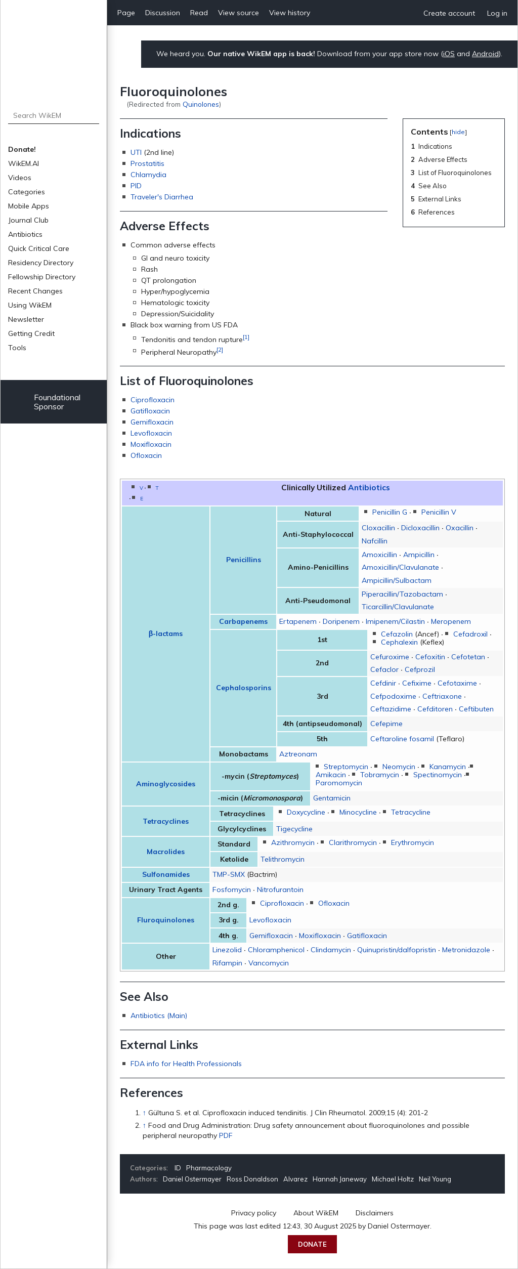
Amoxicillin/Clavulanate (400, 567)
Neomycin (398, 766)
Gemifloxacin (152, 422)
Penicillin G (389, 512)
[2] (220, 349)
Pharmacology (209, 1168)
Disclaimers (375, 1212)
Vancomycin (268, 962)
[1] (246, 337)
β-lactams (166, 633)
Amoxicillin (379, 554)
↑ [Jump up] (144, 1112)
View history (289, 12)
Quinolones (201, 104)
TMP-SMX (228, 874)
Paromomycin (339, 782)
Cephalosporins (243, 687)
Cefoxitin (430, 656)
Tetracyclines (166, 821)
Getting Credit (31, 333)
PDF (226, 1135)
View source (238, 12)
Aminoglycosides (165, 783)
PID (136, 185)
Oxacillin (459, 527)
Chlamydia (148, 174)
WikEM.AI (23, 163)
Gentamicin (332, 797)
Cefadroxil (470, 634)
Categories (26, 191)
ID (178, 1168)
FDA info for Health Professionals (186, 1063)
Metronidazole (466, 949)
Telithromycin (283, 859)
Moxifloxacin (151, 444)
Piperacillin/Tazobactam (402, 594)
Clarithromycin (353, 842)
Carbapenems (243, 621)
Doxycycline (306, 812)
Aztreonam (298, 753)
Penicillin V (438, 512)
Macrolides (166, 851)
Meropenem (451, 621)
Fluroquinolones (165, 919)
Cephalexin (399, 642)
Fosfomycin (231, 889)
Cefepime (386, 723)
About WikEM (315, 1212)
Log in (497, 13)
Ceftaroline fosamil (402, 738)
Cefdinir (383, 683)
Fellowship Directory (41, 276)
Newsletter (26, 319)
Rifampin (227, 962)
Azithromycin (293, 842)
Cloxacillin (378, 527)
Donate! (22, 149)
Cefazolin (397, 634)
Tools (17, 347)
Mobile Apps (28, 205)
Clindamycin (331, 949)
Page (126, 12)
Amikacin (331, 774)
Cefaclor (384, 669)
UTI (136, 152)
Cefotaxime (457, 683)
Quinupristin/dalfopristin (396, 949)
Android (485, 53)
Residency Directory (40, 262)
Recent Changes (35, 290)
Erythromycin (412, 842)
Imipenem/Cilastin (395, 621)
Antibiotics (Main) (159, 1015)
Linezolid (227, 949)
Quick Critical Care (38, 248)
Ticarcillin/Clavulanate (398, 606)
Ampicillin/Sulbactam (396, 580)
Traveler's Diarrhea (162, 196)
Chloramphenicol (276, 949)
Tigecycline (294, 828)
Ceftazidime (390, 708)
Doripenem (341, 621)
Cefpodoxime (393, 696)
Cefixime (416, 683)
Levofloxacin (151, 433)
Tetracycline (410, 812)
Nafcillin (374, 540)
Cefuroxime (389, 656)
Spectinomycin (437, 774)
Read (199, 12)
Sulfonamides (166, 874)
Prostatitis (147, 163)
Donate (312, 1244)
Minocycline (358, 812)
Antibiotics (25, 234)
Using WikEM (30, 305)
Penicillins (243, 559)
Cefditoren (435, 708)
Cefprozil (420, 669)
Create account (449, 13)
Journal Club (28, 220)
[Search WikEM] (54, 115)
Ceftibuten (476, 708)
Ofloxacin (146, 455)
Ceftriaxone (442, 696)
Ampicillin (419, 554)
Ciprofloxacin (153, 399)
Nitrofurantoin (280, 889)
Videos (19, 177)
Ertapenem (298, 621)
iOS (449, 53)
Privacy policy (253, 1212)
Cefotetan (468, 656)
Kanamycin (447, 766)
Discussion (162, 12)
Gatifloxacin (150, 410)
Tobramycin (379, 774)
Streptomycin (346, 766)
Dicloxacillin (420, 527)
